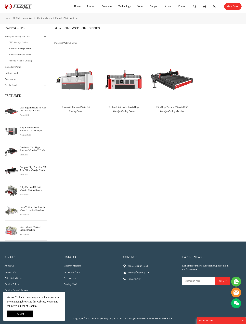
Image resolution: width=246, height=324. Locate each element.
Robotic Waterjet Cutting (20, 60)
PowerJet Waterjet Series (66, 18)
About (168, 6)
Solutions (107, 6)
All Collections (19, 18)
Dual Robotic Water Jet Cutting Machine (30, 228)
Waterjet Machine (72, 265)
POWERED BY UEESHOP (159, 318)
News (140, 6)
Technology (124, 6)
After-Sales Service (14, 278)
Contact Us (10, 272)
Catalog (71, 257)
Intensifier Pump (13, 67)
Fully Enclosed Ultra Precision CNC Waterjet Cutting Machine (31, 129)
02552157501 (135, 279)
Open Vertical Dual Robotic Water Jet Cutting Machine (32, 208)
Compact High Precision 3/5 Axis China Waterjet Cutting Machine (33, 169)
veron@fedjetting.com (139, 272)
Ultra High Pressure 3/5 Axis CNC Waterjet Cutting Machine (33, 109)
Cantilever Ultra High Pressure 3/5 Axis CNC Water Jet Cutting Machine (33, 149)
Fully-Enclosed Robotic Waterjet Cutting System (31, 188)
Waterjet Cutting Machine (41, 18)
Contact (182, 6)
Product (91, 6)
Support (154, 6)
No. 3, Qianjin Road (138, 266)
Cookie (18, 297)
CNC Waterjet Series (18, 42)
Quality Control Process (16, 290)
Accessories (10, 79)
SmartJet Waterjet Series (20, 54)
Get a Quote (232, 6)
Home (77, 6)
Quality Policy (12, 284)
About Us (12, 257)
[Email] (198, 281)
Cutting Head (11, 73)
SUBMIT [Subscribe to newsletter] (222, 281)
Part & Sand (11, 85)
